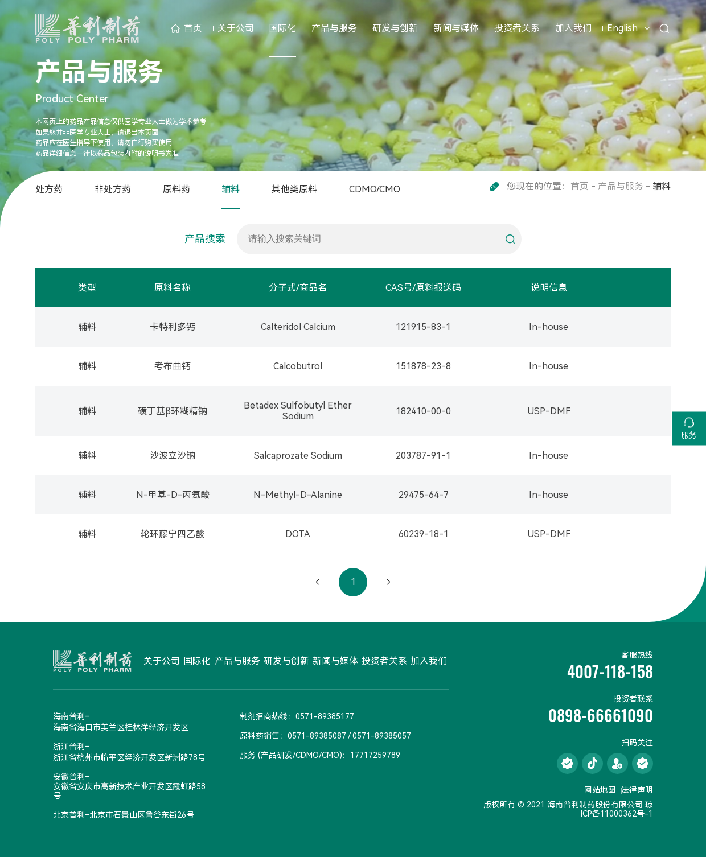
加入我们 (573, 28)
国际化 (282, 28)
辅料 (230, 189)
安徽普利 (69, 776)
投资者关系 (517, 28)
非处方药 (113, 189)
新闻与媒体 (456, 28)
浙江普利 (69, 746)
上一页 (317, 582)
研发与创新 (395, 28)
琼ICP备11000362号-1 (617, 809)
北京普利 (69, 814)
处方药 (49, 189)
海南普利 (69, 716)
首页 (186, 28)
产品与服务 (334, 28)
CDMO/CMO (374, 189)
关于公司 (235, 28)
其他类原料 (294, 189)
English (622, 28)
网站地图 (600, 789)
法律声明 (637, 789)
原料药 (176, 189)
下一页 (388, 582)
